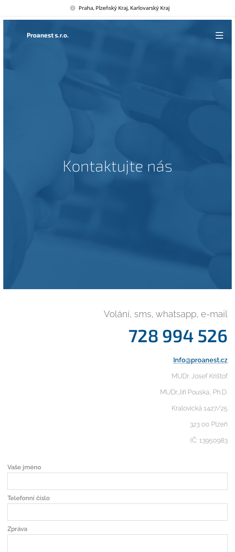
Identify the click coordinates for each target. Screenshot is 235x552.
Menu (219, 35)
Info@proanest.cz (200, 360)
